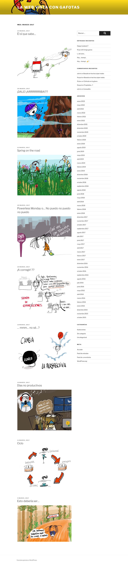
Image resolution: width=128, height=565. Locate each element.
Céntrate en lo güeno (90, 81)
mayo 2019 (81, 155)
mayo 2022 (81, 105)
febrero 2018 (81, 209)
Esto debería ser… (28, 501)
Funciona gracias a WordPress (27, 560)
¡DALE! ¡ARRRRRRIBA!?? (32, 91)
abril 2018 (80, 201)
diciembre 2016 (82, 263)
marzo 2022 (81, 113)
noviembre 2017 (82, 221)
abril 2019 (80, 159)
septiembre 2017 (82, 228)
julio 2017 (80, 236)
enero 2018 (81, 213)
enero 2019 (81, 171)
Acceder (80, 349)
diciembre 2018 (82, 174)
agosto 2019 (81, 147)
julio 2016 (80, 283)
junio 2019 (80, 151)
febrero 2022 (81, 116)
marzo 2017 (81, 252)
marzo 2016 (81, 298)
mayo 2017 (81, 244)
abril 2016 (80, 294)
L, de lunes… (81, 54)
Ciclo (20, 443)
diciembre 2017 (82, 217)
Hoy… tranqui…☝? (83, 61)
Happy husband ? (82, 46)
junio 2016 (80, 286)
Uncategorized (82, 337)
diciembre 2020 (82, 128)
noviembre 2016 (82, 267)
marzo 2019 (81, 163)
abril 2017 (80, 248)
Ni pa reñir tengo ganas (84, 50)
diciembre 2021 (82, 124)
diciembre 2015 (82, 310)
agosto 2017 (81, 232)
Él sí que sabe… (26, 33)
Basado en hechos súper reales (93, 73)
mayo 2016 (81, 290)
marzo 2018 (81, 205)
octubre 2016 (81, 271)
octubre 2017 (81, 225)
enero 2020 (81, 144)
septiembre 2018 (82, 186)
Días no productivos (29, 385)
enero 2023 (81, 101)
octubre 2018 (81, 182)
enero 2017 (81, 259)
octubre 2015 (81, 317)
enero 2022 (81, 120)
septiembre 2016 (82, 275)
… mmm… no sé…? (28, 327)
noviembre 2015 (82, 313)
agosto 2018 (81, 190)
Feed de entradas (82, 353)
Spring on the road (28, 150)
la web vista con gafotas (48, 7)
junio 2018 (80, 194)
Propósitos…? (88, 85)
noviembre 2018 (82, 178)
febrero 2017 (81, 256)
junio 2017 (80, 240)
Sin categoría (81, 333)
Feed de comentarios (84, 357)
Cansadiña (86, 89)
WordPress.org (82, 361)
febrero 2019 (81, 167)
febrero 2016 (81, 302)
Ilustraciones (81, 329)
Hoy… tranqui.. (81, 57)
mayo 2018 (81, 198)
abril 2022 (80, 109)
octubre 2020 (81, 136)
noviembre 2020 (82, 132)
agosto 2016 (81, 279)
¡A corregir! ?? (25, 269)
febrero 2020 (81, 140)
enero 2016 (81, 306)
